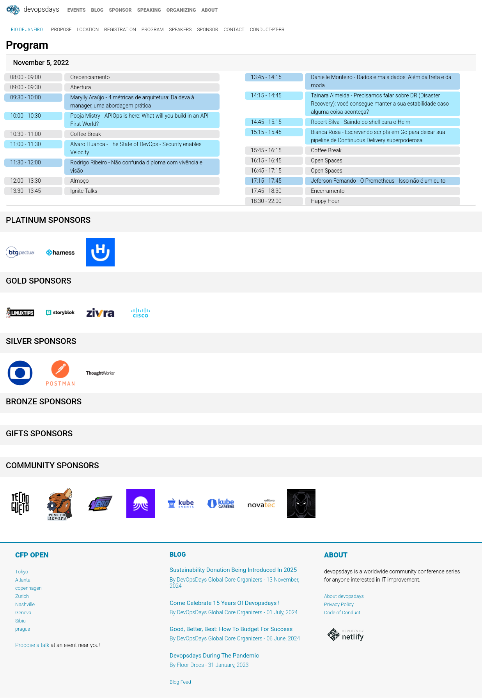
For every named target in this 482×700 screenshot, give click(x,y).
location (88, 29)
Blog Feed (180, 682)
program (153, 29)
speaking (149, 10)
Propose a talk (32, 645)
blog (97, 10)
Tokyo (21, 572)
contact (233, 29)
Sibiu (20, 621)
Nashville (25, 604)
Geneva (23, 612)
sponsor (120, 10)
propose (61, 29)
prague (22, 629)
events (76, 10)
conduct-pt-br (267, 29)
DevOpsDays (32, 10)
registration (120, 29)
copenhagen (28, 588)
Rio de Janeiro (27, 29)
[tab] (241, 63)
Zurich (22, 596)
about (210, 10)
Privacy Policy (339, 604)
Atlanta (22, 580)
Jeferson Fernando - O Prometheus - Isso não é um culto (378, 181)
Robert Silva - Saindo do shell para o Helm (360, 122)
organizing (181, 10)
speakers (180, 29)
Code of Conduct (342, 612)
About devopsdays (344, 596)
